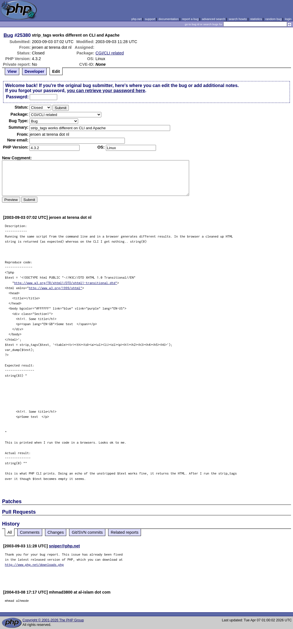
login (288, 19)
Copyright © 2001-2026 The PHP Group (53, 620)
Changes (56, 532)
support (150, 19)
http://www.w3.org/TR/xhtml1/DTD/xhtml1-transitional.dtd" (65, 283)
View (12, 71)
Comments (30, 532)
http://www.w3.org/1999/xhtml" (55, 288)
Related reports (124, 532)
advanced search (213, 19)
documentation (169, 19)
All (9, 532)
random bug (273, 19)
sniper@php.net (64, 546)
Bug (8, 35)
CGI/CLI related (109, 53)
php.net (136, 19)
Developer (34, 71)
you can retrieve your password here (106, 90)
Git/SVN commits (87, 532)
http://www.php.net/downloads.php (34, 564)
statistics (256, 19)
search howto (237, 19)
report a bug (190, 19)
